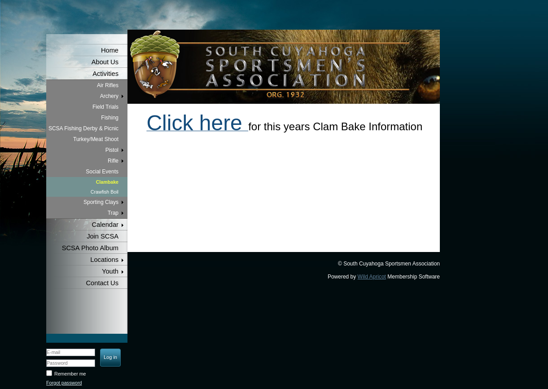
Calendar (105, 224)
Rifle (113, 161)
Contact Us (102, 283)
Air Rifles (107, 85)
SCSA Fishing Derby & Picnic (83, 128)
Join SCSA (102, 236)
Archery (109, 96)
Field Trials (105, 107)
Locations (104, 259)
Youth (110, 271)
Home (109, 50)
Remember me (70, 373)
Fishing (109, 118)
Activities (105, 73)
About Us (105, 62)
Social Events (102, 171)
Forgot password (64, 382)
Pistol (111, 150)
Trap (113, 213)
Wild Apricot (372, 277)
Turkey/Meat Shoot (95, 139)
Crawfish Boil (104, 191)
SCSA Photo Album (90, 248)
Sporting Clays (100, 202)
